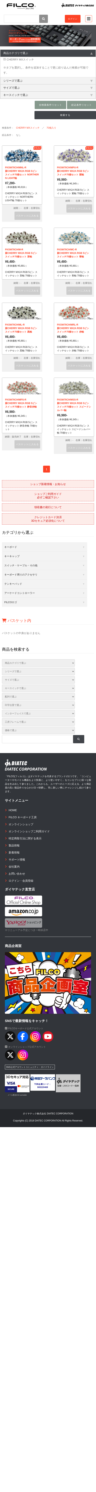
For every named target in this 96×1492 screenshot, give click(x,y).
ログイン (72, 19)
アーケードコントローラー (19, 593)
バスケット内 (16, 620)
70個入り (51, 127)
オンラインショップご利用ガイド (29, 831)
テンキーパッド (13, 583)
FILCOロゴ (10, 602)
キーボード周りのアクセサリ (20, 574)
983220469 (42, 1087)
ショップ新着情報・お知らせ (48, 484)
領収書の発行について (48, 507)
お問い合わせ (17, 873)
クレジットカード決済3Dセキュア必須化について (48, 519)
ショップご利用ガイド (48, 495)
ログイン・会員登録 (21, 880)
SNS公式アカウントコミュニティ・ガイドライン (30, 1067)
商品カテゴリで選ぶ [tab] (48, 53)
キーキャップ (12, 556)
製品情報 (14, 845)
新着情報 (14, 852)
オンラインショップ (21, 824)
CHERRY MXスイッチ (18, 59)
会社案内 (14, 866)
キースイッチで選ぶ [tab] (48, 95)
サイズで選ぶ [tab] (48, 87)
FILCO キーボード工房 (23, 817)
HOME (13, 810)
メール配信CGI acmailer (17, 1095)
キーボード (10, 547)
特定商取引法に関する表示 (25, 838)
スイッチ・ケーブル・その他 (20, 565)
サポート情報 (17, 859)
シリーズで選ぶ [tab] (48, 80)
